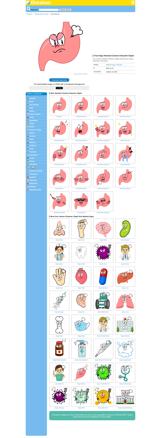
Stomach (46, 14)
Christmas (33, 180)
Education (33, 164)
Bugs (31, 108)
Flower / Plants (35, 114)
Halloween (33, 183)
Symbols (32, 177)
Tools (31, 149)
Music (31, 139)
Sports (31, 133)
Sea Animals (34, 105)
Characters (33, 174)
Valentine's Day (35, 190)
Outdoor (32, 136)
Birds (31, 102)
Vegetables (33, 120)
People (32, 158)
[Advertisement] (114, 35)
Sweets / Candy (35, 130)
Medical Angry (39, 14)
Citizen (32, 161)
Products (32, 145)
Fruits (31, 117)
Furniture (32, 152)
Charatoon (29, 14)
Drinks (31, 127)
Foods (31, 124)
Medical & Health (35, 171)
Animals (32, 98)
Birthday (32, 187)
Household (33, 155)
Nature (31, 111)
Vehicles (32, 142)
